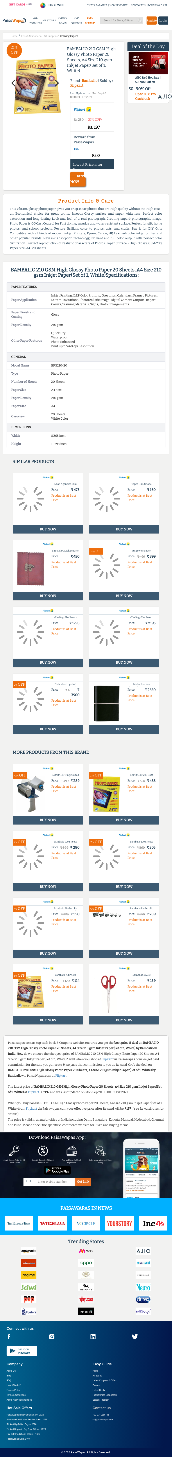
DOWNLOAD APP (158, 5)
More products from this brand (51, 752)
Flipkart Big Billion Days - (21, 1424)
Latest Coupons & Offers (104, 1380)
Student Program (101, 1400)
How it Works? (14, 1385)
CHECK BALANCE (97, 5)
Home (96, 1371)
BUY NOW (77, 179)
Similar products (33, 461)
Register (151, 20)
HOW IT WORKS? (119, 5)
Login (163, 20)
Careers (96, 1385)
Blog (9, 1375)
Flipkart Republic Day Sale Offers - (26, 1429)
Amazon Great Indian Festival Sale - (27, 1419)
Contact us (102, 1408)
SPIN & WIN (52, 5)
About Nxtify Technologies (19, 1400)
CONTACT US (138, 5)
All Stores (97, 1375)
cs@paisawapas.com (103, 1419)
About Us (11, 1371)
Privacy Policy (13, 1390)
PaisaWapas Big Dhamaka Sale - (25, 1415)
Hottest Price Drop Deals (105, 1395)
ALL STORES (49, 20)
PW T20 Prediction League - (23, 1434)
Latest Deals (99, 1390)
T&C (76, 148)
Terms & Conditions (16, 1395)
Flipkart (76, 85)
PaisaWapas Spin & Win (18, 1439)
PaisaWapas (78, 1452)
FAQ (9, 1380)
